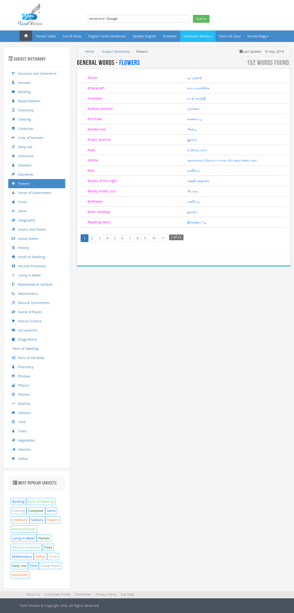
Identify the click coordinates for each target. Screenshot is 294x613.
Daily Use (22, 147)
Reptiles (21, 403)
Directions (23, 156)
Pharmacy (22, 367)
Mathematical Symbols (32, 284)
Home (89, 51)
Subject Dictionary (116, 51)
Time (19, 422)
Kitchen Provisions (29, 266)
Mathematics (25, 293)
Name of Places (27, 312)
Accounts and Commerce (34, 73)
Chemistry (23, 110)
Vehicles (21, 449)
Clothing (21, 119)
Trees (19, 431)
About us (33, 594)
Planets (20, 394)
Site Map (127, 594)
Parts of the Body (28, 358)
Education (23, 174)
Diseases (22, 165)
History (20, 248)
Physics (20, 385)
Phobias (21, 376)
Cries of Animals (27, 137)
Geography (23, 220)
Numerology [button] (258, 36)
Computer (23, 128)
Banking (21, 92)
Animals (21, 82)
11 (163, 238)
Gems (19, 211)
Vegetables (23, 440)
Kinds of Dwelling (28, 257)
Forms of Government (31, 193)
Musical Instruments (31, 303)
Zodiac (20, 458)
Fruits (19, 202)
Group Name (25, 238)
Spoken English (144, 36)
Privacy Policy (106, 594)
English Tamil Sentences (107, 36)
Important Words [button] (198, 36)
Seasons (21, 413)
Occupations (24, 330)
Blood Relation (26, 101)
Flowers (21, 183)
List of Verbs (72, 36)
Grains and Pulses (29, 229)
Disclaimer (83, 594)
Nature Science (27, 321)
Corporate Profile (58, 594)
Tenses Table (46, 36)
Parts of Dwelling (25, 348)
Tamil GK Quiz (230, 36)
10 (153, 238)
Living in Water (26, 275)
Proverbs (170, 36)
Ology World (24, 339)
